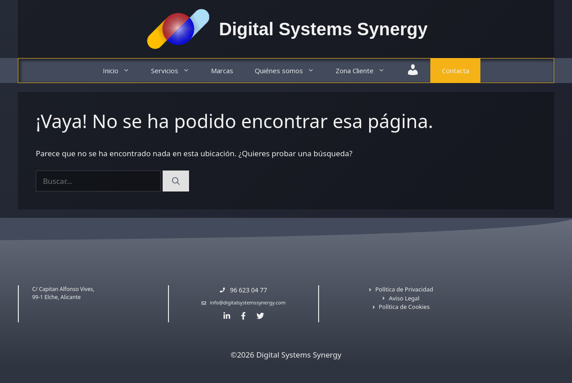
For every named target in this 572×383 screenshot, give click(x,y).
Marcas (222, 70)
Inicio (121, 71)
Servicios (175, 71)
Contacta (455, 70)
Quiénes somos (290, 71)
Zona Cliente (365, 71)
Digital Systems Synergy (323, 29)
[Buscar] (176, 181)
